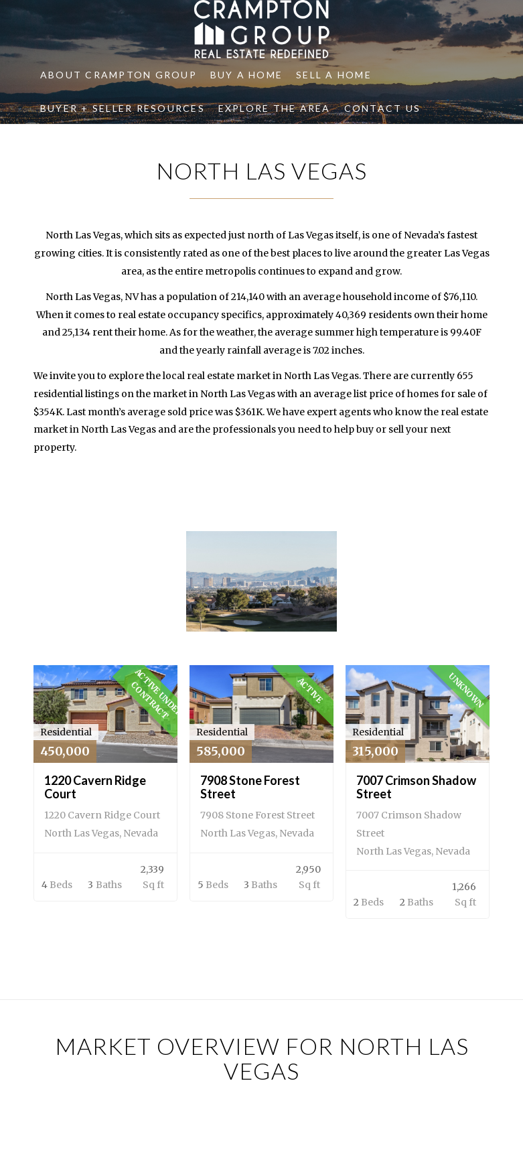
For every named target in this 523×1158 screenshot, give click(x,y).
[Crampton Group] (261, 29)
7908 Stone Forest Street (250, 787)
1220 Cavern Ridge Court (95, 787)
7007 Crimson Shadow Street (416, 787)
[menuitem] (118, 75)
